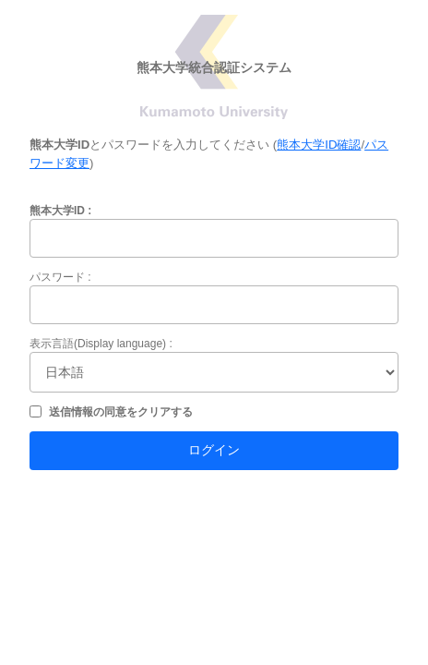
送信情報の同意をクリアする (121, 411)
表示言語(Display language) (98, 343)
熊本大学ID (57, 210)
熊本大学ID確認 (319, 144)
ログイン (214, 449)
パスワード (57, 277)
